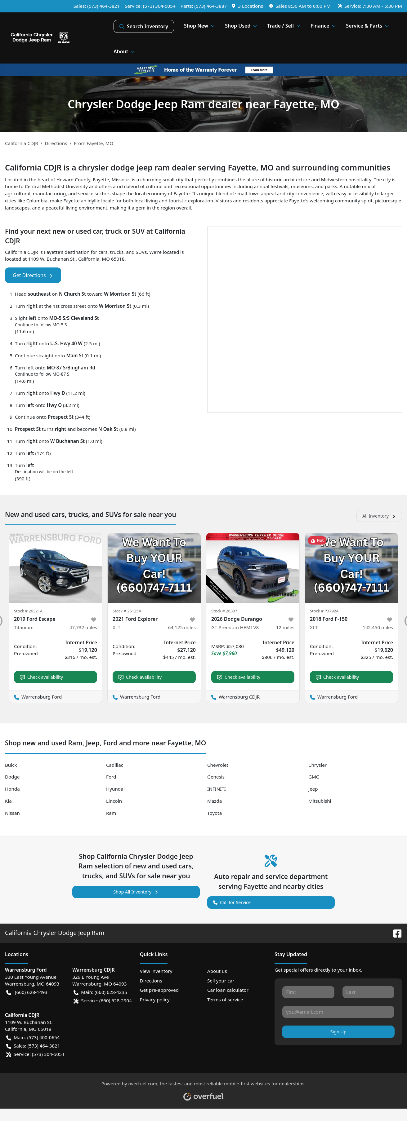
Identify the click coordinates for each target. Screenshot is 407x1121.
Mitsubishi (319, 801)
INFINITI (216, 789)
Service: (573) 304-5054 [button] (35, 1054)
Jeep (313, 789)
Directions (151, 981)
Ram (111, 813)
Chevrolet (217, 765)
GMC (313, 777)
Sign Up (338, 1032)
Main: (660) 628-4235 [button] (100, 992)
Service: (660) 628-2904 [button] (103, 1000)
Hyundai (115, 789)
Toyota (214, 813)
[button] (248, 6)
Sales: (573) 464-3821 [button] (33, 1045)
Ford (111, 777)
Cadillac (114, 765)
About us (217, 971)
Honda (12, 789)
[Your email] (338, 1012)
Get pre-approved (159, 990)
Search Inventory (143, 26)
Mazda (214, 801)
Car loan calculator (227, 990)
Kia (8, 801)
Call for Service (232, 901)
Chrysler (317, 765)
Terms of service (225, 999)
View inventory (156, 971)
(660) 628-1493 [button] (26, 992)
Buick (11, 765)
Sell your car (220, 981)
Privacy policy (155, 999)
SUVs (141, 252)
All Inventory (379, 516)
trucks (117, 252)
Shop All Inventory (136, 892)
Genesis (216, 777)
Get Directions (33, 275)
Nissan (12, 813)
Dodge (12, 777)
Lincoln (114, 801)
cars (102, 252)
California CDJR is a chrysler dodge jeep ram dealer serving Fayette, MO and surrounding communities (197, 167)
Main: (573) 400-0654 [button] (33, 1037)
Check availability (41, 677)
